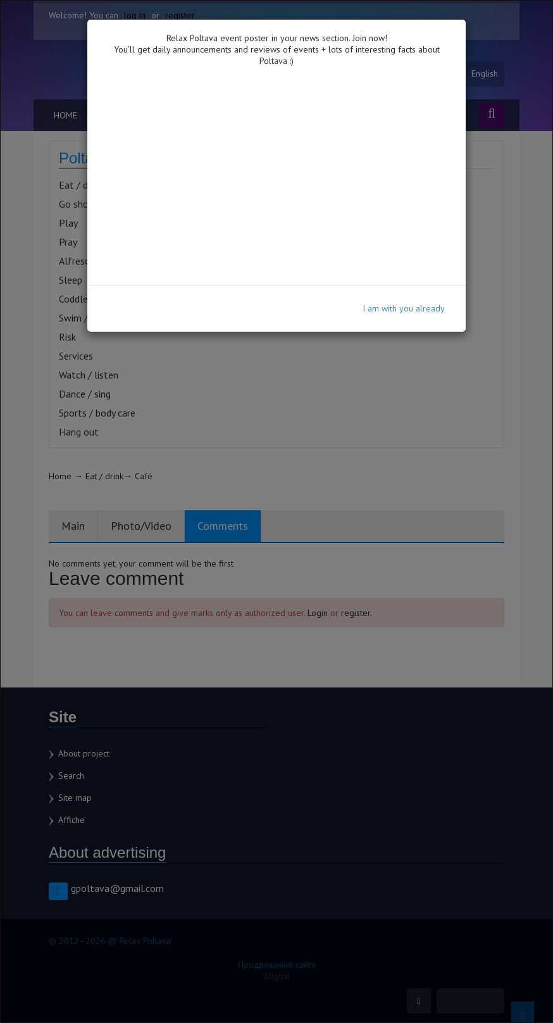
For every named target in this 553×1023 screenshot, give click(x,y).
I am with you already (404, 308)
